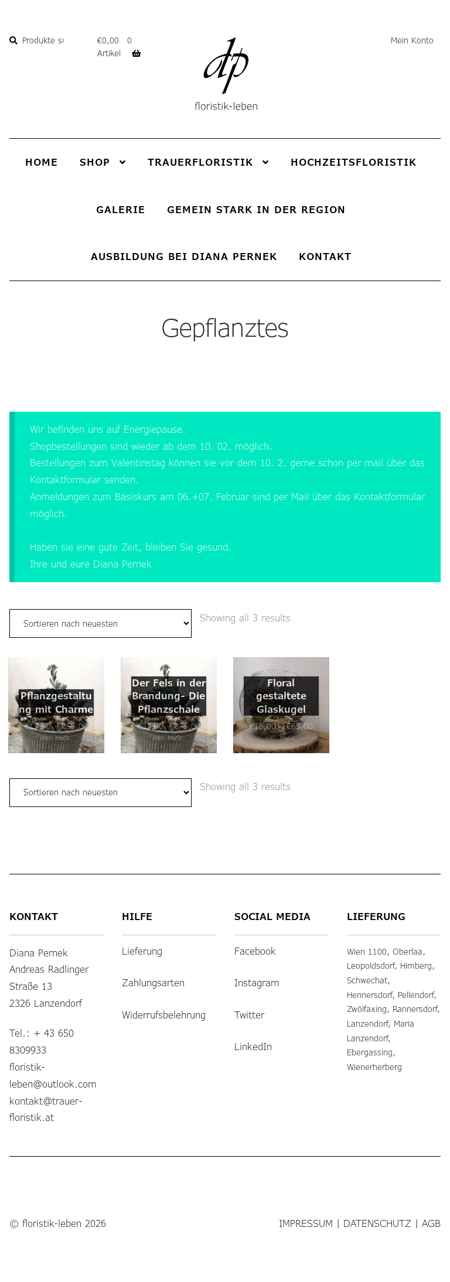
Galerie (120, 209)
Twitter (249, 1000)
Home (41, 161)
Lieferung (142, 936)
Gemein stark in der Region (256, 209)
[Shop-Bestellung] (100, 623)
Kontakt (325, 256)
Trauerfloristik (200, 161)
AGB (431, 1209)
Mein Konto (412, 40)
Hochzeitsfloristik (354, 161)
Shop (95, 161)
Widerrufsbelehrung (164, 1000)
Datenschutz (377, 1209)
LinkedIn (253, 1032)
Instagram (256, 968)
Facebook (255, 936)
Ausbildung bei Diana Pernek (184, 256)
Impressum (306, 1209)
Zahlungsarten (153, 968)
